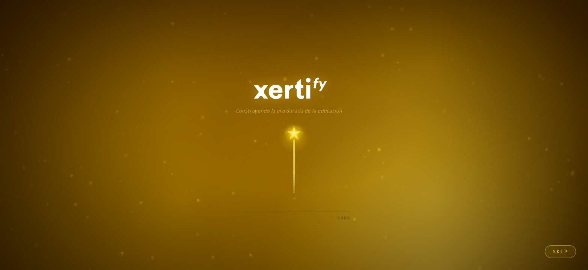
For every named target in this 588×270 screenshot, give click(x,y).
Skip (560, 252)
